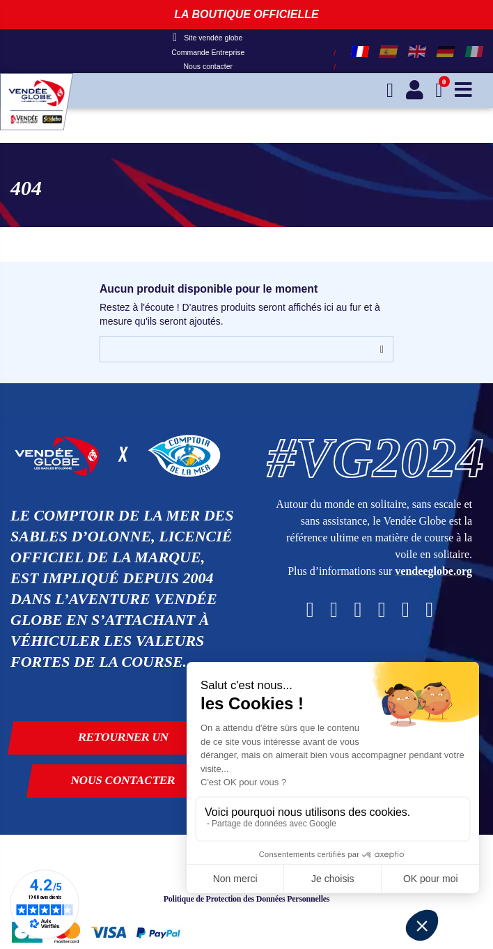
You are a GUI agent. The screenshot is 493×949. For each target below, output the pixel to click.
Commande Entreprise (207, 52)
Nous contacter (208, 66)
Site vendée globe (207, 37)
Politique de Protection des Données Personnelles (247, 899)
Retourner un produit (123, 743)
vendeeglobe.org (433, 571)
